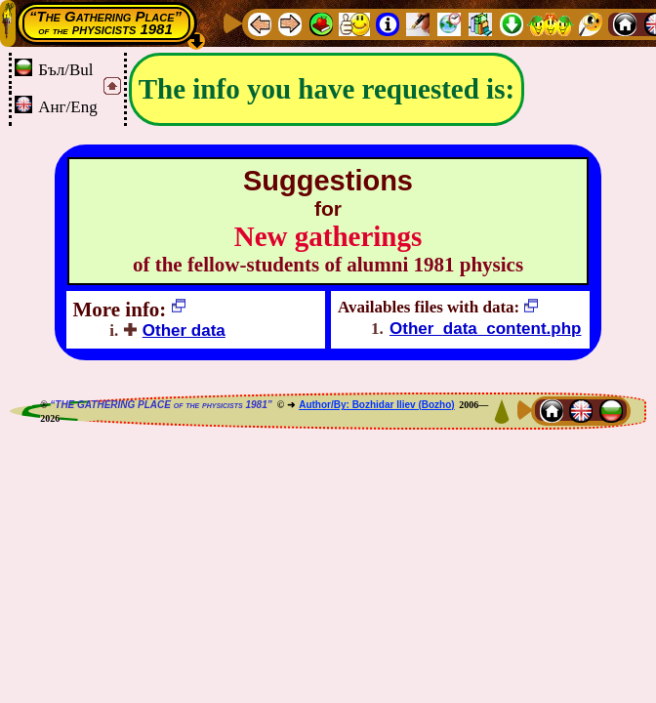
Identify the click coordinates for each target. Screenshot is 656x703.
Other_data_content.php (485, 328)
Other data (184, 330)
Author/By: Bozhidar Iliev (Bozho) (376, 404)
